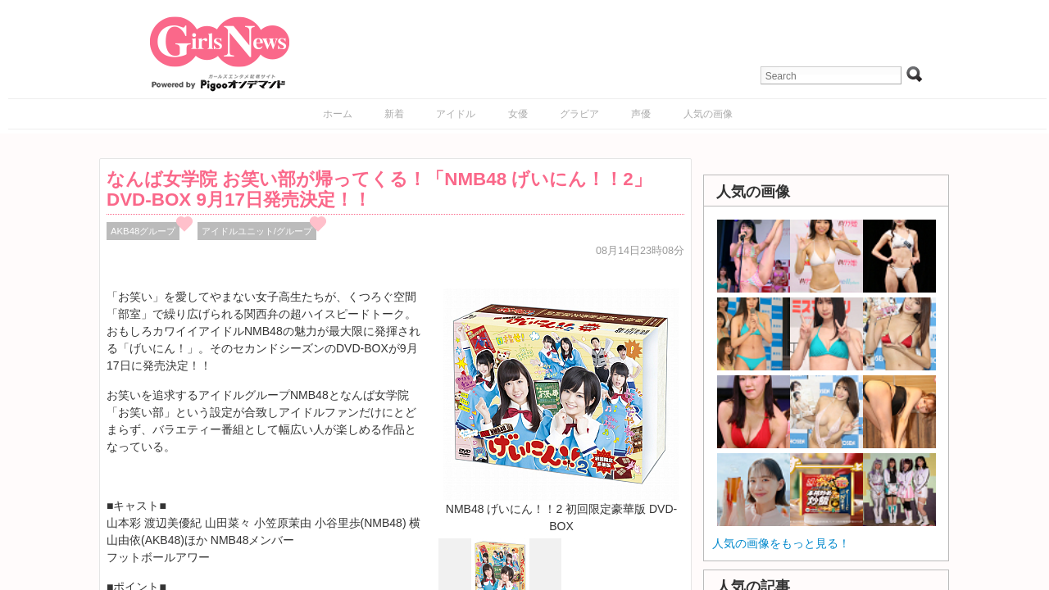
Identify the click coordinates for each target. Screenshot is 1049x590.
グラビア (579, 114)
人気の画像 (708, 114)
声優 (641, 114)
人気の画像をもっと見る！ (781, 543)
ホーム (337, 114)
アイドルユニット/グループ (257, 231)
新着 (394, 114)
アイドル (455, 114)
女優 (518, 114)
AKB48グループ (143, 231)
